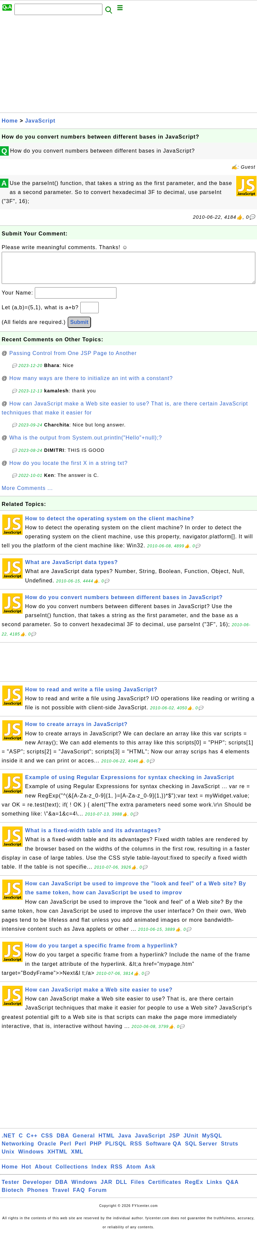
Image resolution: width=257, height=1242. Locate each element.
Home (10, 121)
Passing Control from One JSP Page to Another (73, 360)
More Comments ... (27, 495)
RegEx (194, 1189)
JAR (106, 1189)
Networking (18, 1150)
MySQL (212, 1142)
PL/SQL (116, 1150)
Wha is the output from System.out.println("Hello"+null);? (85, 444)
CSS (47, 1142)
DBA (63, 1142)
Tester (10, 1189)
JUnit (190, 1142)
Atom (133, 1173)
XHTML (58, 1158)
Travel (60, 1197)
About (43, 1173)
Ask (150, 1173)
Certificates (164, 1189)
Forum (97, 1197)
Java (125, 1142)
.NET (8, 1142)
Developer (37, 1189)
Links (215, 1189)
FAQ (79, 1197)
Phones (38, 1197)
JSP (174, 1142)
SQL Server (201, 1150)
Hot (26, 1173)
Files (138, 1189)
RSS (136, 1150)
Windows (31, 1158)
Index (99, 1173)
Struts (229, 1150)
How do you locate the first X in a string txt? (68, 470)
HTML (106, 1142)
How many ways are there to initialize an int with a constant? (91, 385)
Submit (79, 329)
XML (77, 1158)
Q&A (232, 1189)
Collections (72, 1173)
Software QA (163, 1150)
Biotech (13, 1197)
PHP (96, 1150)
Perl (65, 1150)
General (84, 1142)
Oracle (47, 1150)
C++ (31, 1142)
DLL (121, 1189)
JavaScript (40, 121)
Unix (8, 1158)
